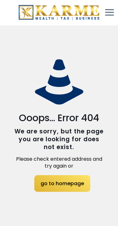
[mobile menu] (109, 12)
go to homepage (62, 183)
